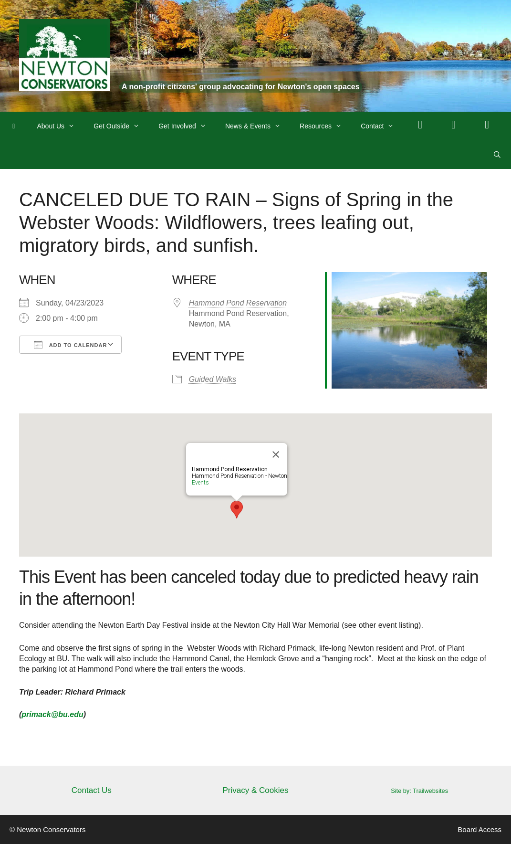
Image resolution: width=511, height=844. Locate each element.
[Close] (275, 454)
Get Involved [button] (187, 126)
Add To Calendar (70, 344)
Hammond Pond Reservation (238, 303)
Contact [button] (382, 126)
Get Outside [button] (121, 126)
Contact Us (92, 790)
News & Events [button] (257, 126)
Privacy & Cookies (256, 790)
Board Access (479, 829)
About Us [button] (60, 126)
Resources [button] (325, 126)
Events (200, 482)
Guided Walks (212, 379)
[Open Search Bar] (497, 154)
